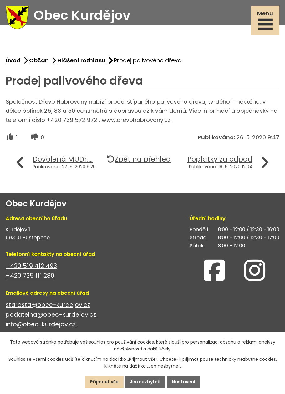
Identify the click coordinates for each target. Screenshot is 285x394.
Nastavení (183, 382)
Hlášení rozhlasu (81, 60)
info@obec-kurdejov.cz (41, 324)
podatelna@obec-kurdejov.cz (51, 314)
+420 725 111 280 (30, 276)
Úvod (13, 60)
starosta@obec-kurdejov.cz (48, 305)
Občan (39, 60)
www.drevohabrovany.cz (136, 120)
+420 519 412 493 (31, 266)
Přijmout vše (104, 382)
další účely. (159, 349)
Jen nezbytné (145, 382)
